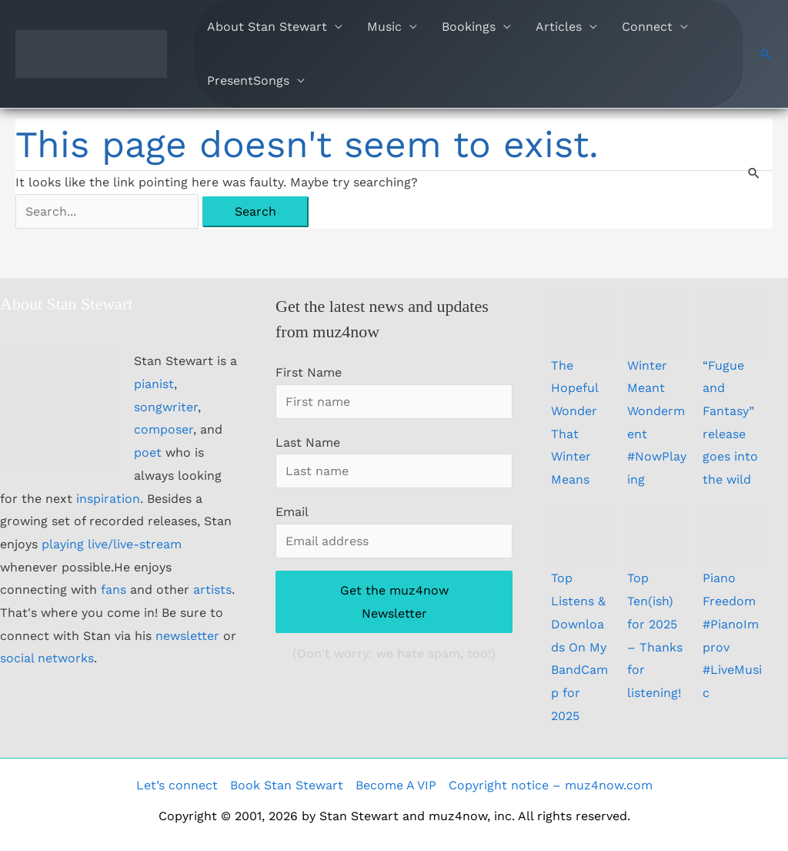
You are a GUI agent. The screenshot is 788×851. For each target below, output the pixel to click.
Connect (647, 26)
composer (163, 429)
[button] (766, 54)
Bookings (469, 26)
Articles (559, 26)
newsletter (187, 635)
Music (384, 26)
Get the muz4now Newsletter (394, 602)
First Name (308, 372)
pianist (154, 384)
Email (291, 511)
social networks (47, 658)
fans (113, 589)
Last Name (307, 442)
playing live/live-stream (112, 544)
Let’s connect (177, 785)
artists (212, 589)
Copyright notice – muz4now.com (551, 785)
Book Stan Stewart (286, 785)
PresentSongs (248, 80)
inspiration (108, 498)
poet (148, 452)
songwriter (166, 407)
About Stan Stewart (267, 26)
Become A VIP (396, 785)
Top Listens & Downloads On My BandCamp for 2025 (579, 646)
